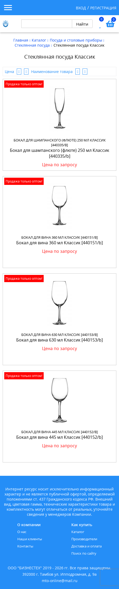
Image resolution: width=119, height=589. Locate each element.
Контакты (25, 546)
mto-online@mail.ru (59, 580)
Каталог (77, 531)
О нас (21, 531)
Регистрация (103, 7)
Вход (81, 7)
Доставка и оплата (86, 546)
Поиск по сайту (83, 553)
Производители (84, 539)
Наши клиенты (29, 539)
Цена (9, 71)
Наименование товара (52, 71)
